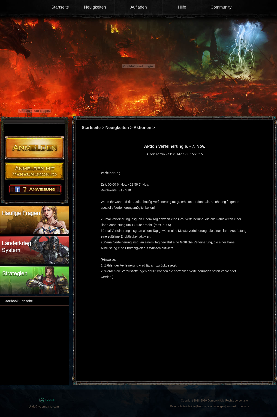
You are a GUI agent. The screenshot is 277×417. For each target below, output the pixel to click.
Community (221, 7)
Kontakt (231, 406)
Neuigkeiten (95, 7)
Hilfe (182, 7)
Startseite (60, 7)
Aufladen (138, 7)
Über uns (243, 406)
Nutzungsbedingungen (211, 406)
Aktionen (142, 127)
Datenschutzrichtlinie (183, 406)
